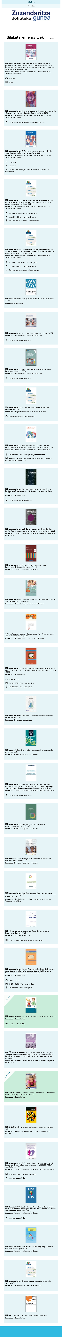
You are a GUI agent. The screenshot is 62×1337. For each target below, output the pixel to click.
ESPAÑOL (31, 2)
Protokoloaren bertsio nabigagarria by (25, 122)
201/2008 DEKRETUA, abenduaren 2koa (20, 1174)
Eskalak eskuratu (12, 679)
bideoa (9, 82)
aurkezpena (10, 79)
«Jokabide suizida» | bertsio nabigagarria (20, 217)
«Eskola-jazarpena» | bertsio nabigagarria (21, 213)
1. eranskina (10, 162)
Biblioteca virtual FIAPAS (15, 1024)
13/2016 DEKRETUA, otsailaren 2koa (19, 683)
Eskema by (15, 1178)
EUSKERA (31, 6)
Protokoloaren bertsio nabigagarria (18, 340)
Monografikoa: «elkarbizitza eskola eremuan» (22, 221)
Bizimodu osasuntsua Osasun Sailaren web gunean (24, 940)
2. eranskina (11, 166)
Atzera (52, 38)
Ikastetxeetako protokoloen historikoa (20, 417)
